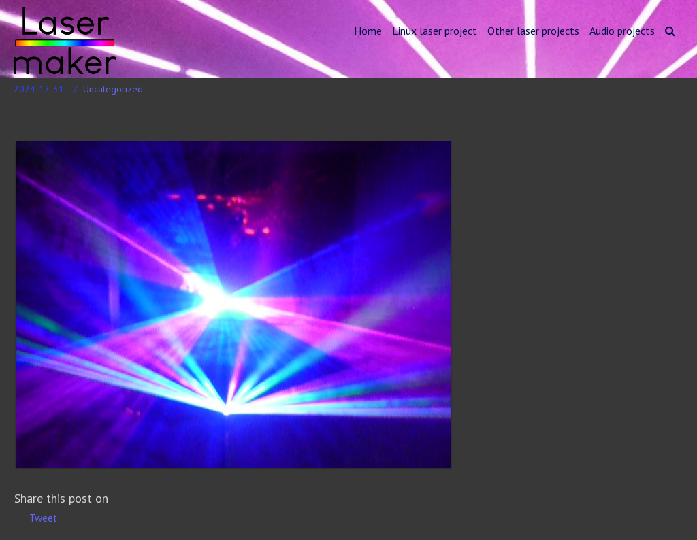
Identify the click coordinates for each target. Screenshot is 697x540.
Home (368, 30)
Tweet (43, 517)
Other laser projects (533, 30)
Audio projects (622, 30)
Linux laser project (434, 30)
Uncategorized (113, 89)
